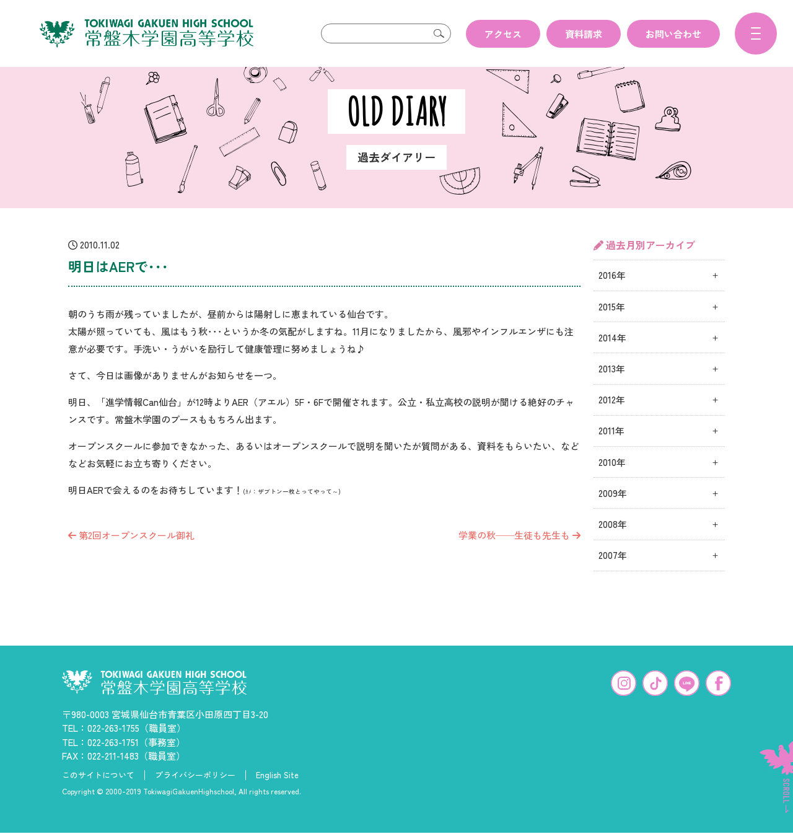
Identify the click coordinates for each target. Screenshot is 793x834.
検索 (438, 33)
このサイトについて (98, 795)
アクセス (503, 33)
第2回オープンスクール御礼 (131, 554)
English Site (277, 795)
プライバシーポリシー (195, 795)
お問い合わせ (673, 33)
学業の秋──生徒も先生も (519, 554)
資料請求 (583, 33)
